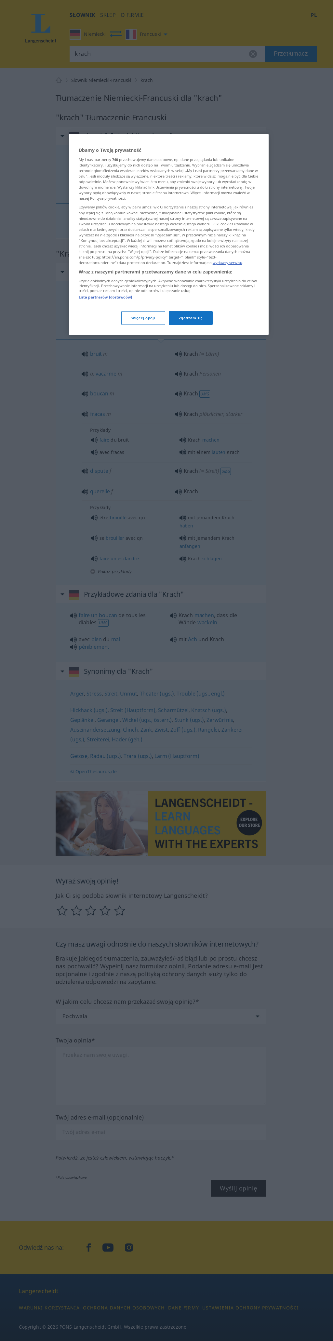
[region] (169, 234)
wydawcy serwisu (227, 262)
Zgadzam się (191, 317)
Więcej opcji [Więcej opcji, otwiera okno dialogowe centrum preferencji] (143, 317)
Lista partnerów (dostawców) (105, 297)
